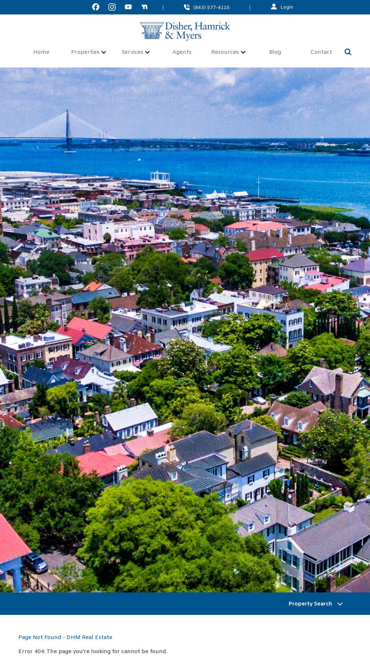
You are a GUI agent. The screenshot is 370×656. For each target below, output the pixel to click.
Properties (88, 52)
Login (286, 7)
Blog (275, 52)
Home (41, 52)
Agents (182, 52)
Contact (321, 52)
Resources (228, 52)
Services (135, 52)
